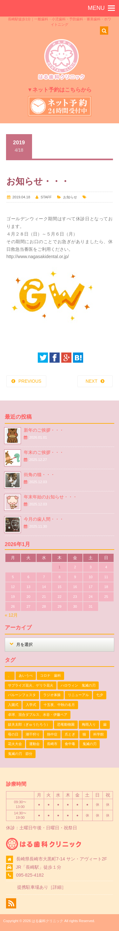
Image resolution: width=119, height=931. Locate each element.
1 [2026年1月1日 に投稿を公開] (59, 567)
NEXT (91, 381)
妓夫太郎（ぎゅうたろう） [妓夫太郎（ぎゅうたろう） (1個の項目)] (29, 724)
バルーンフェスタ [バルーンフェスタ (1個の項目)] (22, 695)
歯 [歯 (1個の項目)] (105, 724)
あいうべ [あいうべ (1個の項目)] (26, 675)
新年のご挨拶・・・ (44, 430)
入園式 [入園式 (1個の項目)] (13, 705)
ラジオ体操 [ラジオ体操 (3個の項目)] (52, 695)
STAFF (46, 197)
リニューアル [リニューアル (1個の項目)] (78, 695)
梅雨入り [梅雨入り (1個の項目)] (89, 724)
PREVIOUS (29, 381)
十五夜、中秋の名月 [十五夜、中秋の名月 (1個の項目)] (59, 705)
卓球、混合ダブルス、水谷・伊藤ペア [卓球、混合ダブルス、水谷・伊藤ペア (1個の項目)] (37, 714)
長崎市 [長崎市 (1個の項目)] (52, 744)
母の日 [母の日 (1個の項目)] (13, 734)
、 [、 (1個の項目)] (9, 675)
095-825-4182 (30, 875)
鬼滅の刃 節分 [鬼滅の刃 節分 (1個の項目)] (20, 754)
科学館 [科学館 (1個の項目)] (98, 734)
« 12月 (11, 615)
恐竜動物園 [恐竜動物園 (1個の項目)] (66, 724)
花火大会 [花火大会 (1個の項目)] (15, 744)
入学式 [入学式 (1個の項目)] (31, 705)
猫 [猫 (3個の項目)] (84, 734)
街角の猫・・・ (39, 474)
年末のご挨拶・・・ (44, 452)
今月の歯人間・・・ (44, 519)
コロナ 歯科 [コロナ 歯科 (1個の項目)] (50, 675)
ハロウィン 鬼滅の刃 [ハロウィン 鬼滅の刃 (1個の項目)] (78, 685)
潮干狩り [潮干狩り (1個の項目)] (33, 734)
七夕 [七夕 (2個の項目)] (99, 695)
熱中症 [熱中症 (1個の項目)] (52, 734)
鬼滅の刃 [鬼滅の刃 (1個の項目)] (89, 744)
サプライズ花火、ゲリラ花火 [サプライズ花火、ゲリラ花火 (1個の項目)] (30, 685)
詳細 (57, 887)
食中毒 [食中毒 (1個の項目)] (70, 744)
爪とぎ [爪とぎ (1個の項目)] (70, 734)
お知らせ (70, 197)
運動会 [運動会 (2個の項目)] (34, 744)
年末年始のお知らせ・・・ (50, 496)
